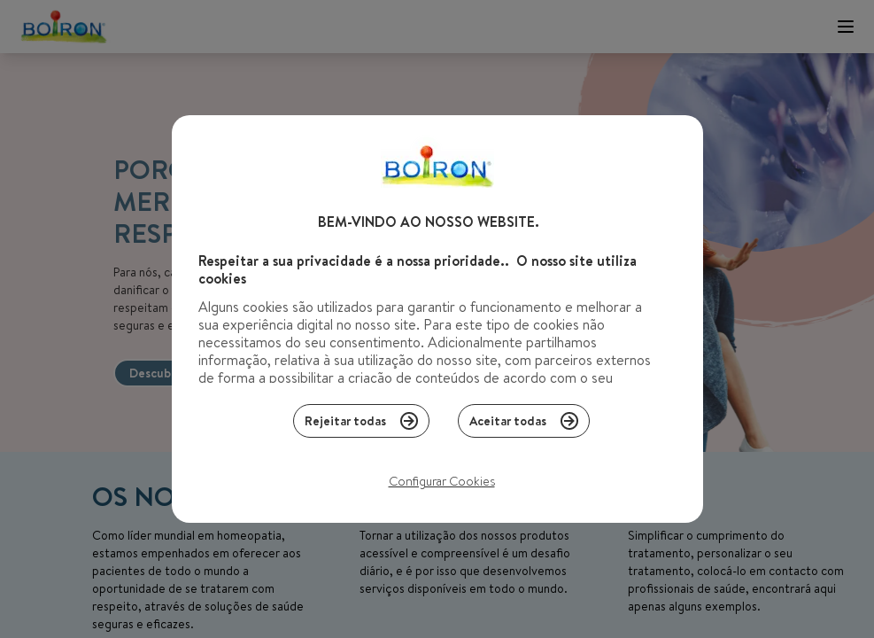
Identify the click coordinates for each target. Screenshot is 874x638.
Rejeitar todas (361, 425)
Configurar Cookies (442, 485)
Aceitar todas (523, 425)
